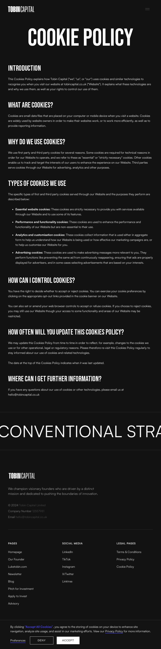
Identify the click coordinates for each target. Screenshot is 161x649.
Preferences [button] (18, 640)
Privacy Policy (114, 631)
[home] (74, 9)
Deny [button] (42, 640)
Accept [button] (68, 640)
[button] (147, 9)
